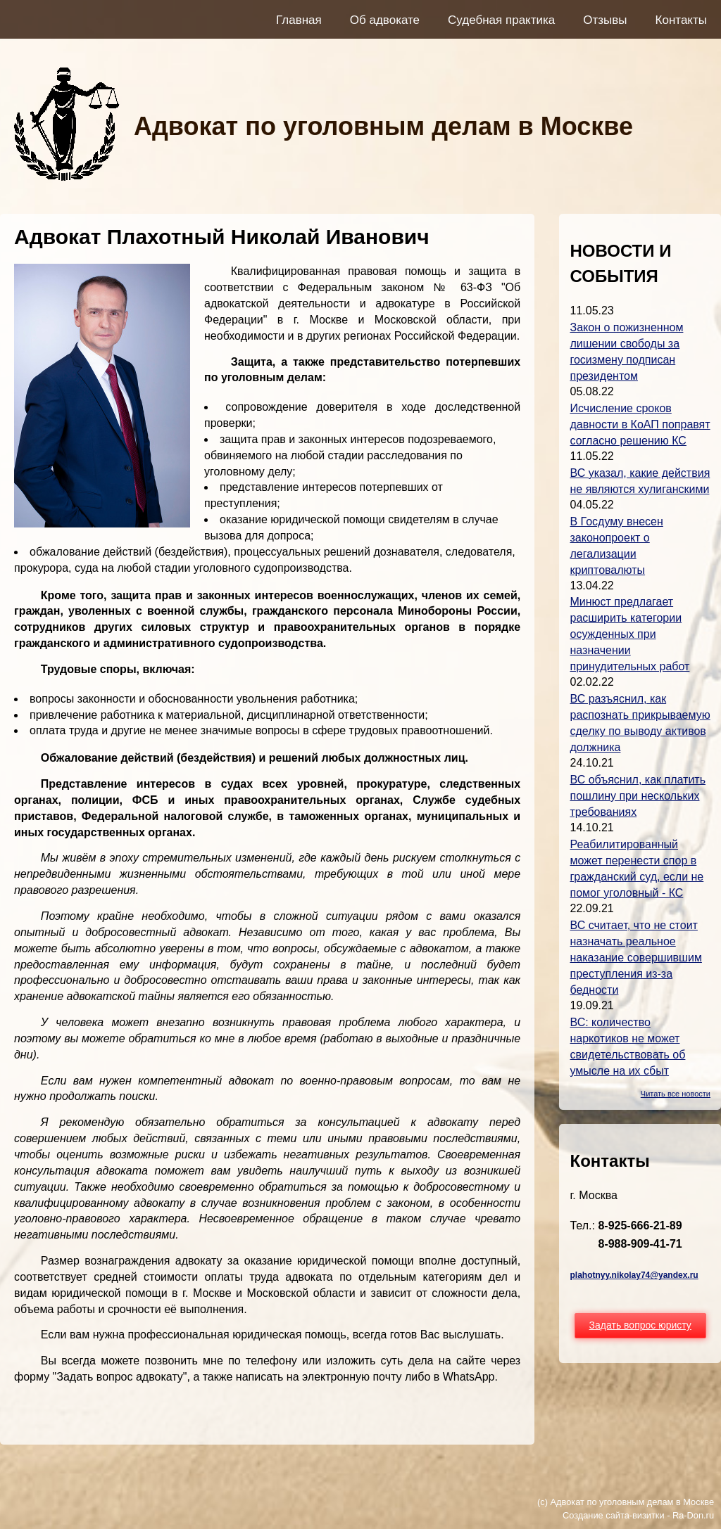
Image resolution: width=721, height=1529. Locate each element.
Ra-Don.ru (693, 1515)
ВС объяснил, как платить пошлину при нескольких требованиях (638, 796)
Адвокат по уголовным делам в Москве (383, 126)
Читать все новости (675, 1093)
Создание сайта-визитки (614, 1515)
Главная (299, 20)
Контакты (681, 20)
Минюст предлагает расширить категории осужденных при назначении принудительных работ (629, 634)
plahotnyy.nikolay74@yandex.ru (634, 1275)
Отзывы (605, 20)
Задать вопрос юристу (640, 1325)
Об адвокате (385, 20)
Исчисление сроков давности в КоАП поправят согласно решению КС (640, 424)
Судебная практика (501, 20)
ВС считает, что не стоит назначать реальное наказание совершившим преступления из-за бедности (635, 957)
